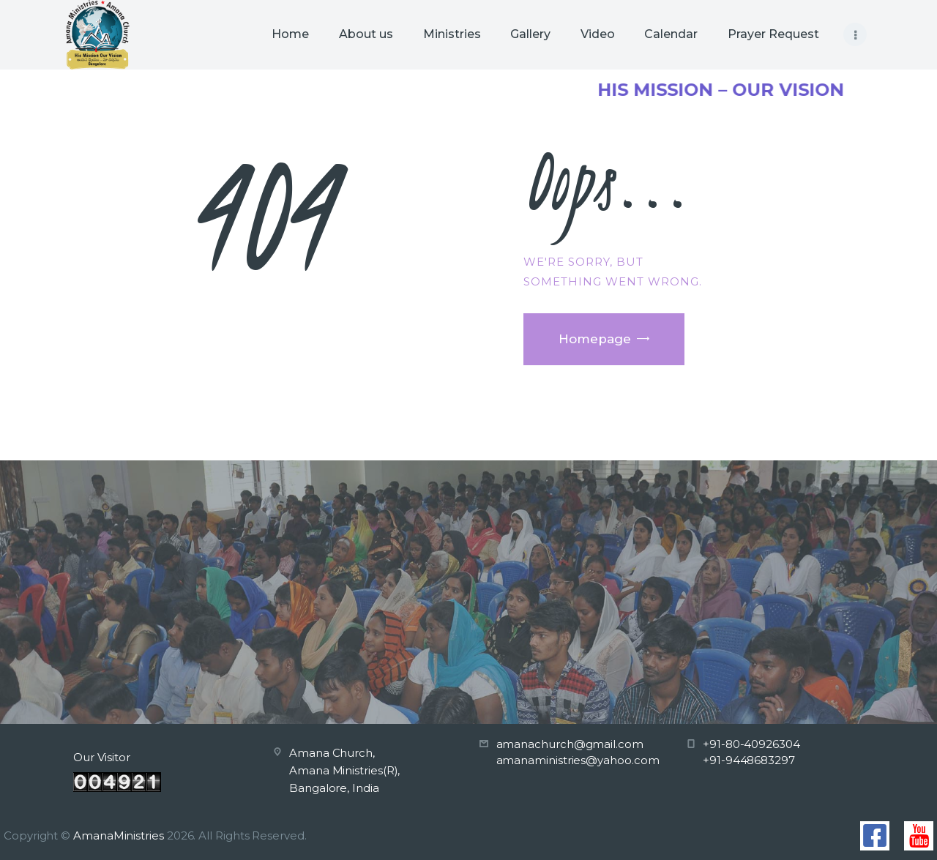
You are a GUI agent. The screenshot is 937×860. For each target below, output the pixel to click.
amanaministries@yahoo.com (578, 760)
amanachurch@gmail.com (569, 744)
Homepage (595, 339)
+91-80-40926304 (751, 744)
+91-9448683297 (749, 760)
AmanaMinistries (118, 835)
